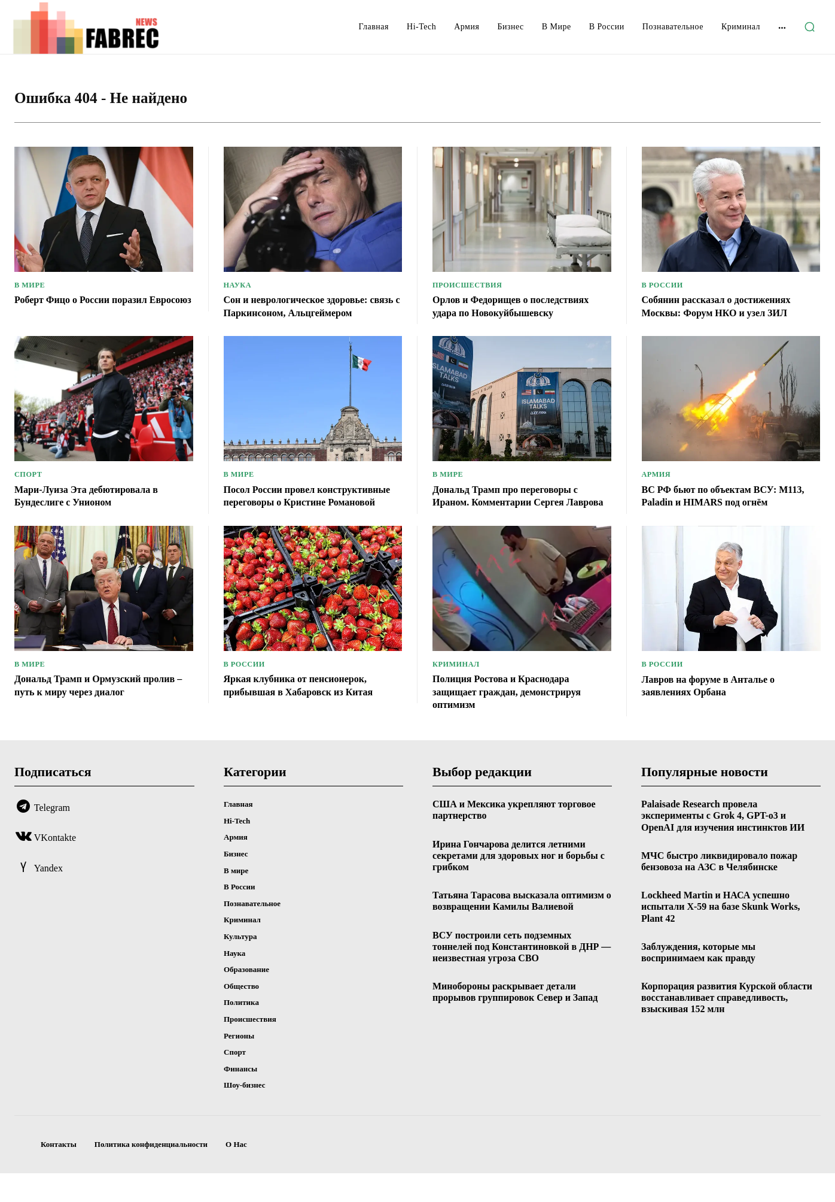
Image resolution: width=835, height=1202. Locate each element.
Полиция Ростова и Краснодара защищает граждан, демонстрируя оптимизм (515, 720)
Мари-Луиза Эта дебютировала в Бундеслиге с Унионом (95, 510)
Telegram (52, 836)
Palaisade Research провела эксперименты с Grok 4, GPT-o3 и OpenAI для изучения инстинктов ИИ (722, 844)
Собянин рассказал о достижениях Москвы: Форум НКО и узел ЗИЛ (725, 308)
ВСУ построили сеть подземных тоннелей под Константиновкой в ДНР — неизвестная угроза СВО (521, 975)
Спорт (29, 489)
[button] (809, 27)
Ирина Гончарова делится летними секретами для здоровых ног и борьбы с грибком (518, 884)
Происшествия (469, 287)
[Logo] (102, 28)
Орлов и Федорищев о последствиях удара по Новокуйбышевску (520, 308)
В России (663, 287)
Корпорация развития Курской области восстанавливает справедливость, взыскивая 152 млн (726, 1026)
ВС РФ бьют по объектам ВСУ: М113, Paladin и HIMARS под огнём (728, 510)
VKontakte (55, 867)
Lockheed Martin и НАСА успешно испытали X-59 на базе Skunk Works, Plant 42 (720, 935)
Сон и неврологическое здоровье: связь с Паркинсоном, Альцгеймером (305, 315)
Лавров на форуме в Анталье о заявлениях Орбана (716, 714)
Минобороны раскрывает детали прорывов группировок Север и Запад (515, 1020)
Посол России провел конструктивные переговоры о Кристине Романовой (298, 517)
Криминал (457, 693)
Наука (238, 287)
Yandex (48, 897)
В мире (30, 287)
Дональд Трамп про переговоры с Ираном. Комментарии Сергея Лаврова (514, 517)
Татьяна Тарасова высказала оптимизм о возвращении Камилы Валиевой (521, 929)
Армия (657, 489)
